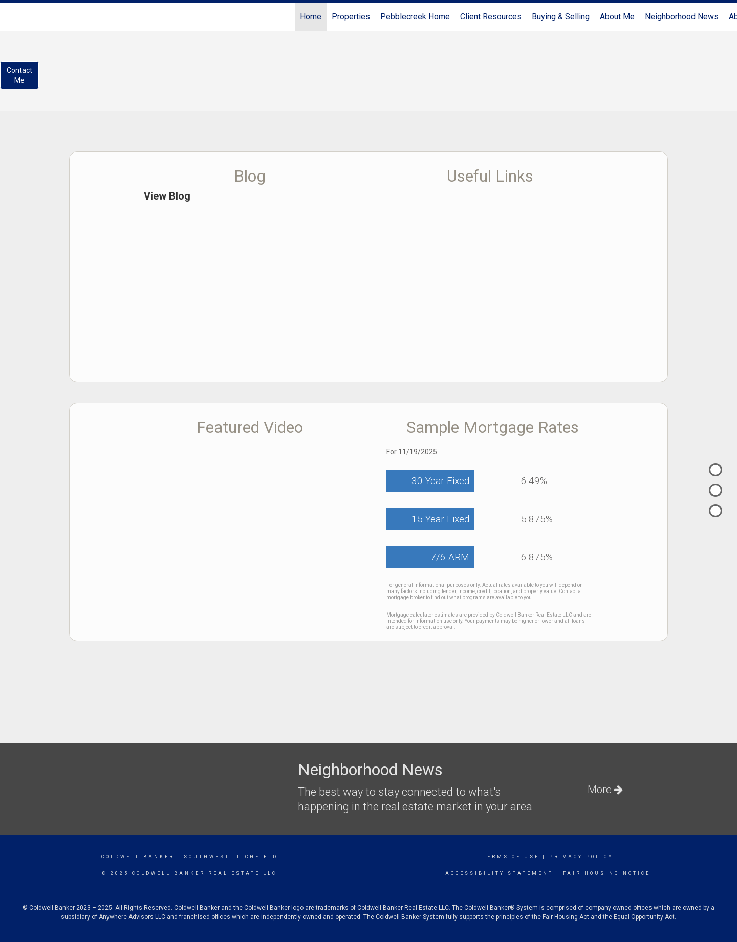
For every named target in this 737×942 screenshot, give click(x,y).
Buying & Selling (561, 16)
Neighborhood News (682, 16)
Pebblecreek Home (415, 16)
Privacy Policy (581, 856)
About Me (617, 16)
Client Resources (491, 16)
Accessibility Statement (499, 873)
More (605, 789)
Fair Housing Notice (607, 873)
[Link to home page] (13, 17)
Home (310, 16)
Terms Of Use (511, 856)
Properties (351, 16)
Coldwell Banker (138, 856)
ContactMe (19, 75)
